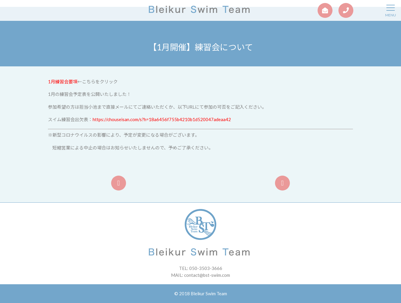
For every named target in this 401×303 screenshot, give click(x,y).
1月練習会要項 (62, 81)
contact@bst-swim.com (207, 275)
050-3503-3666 (205, 268)
